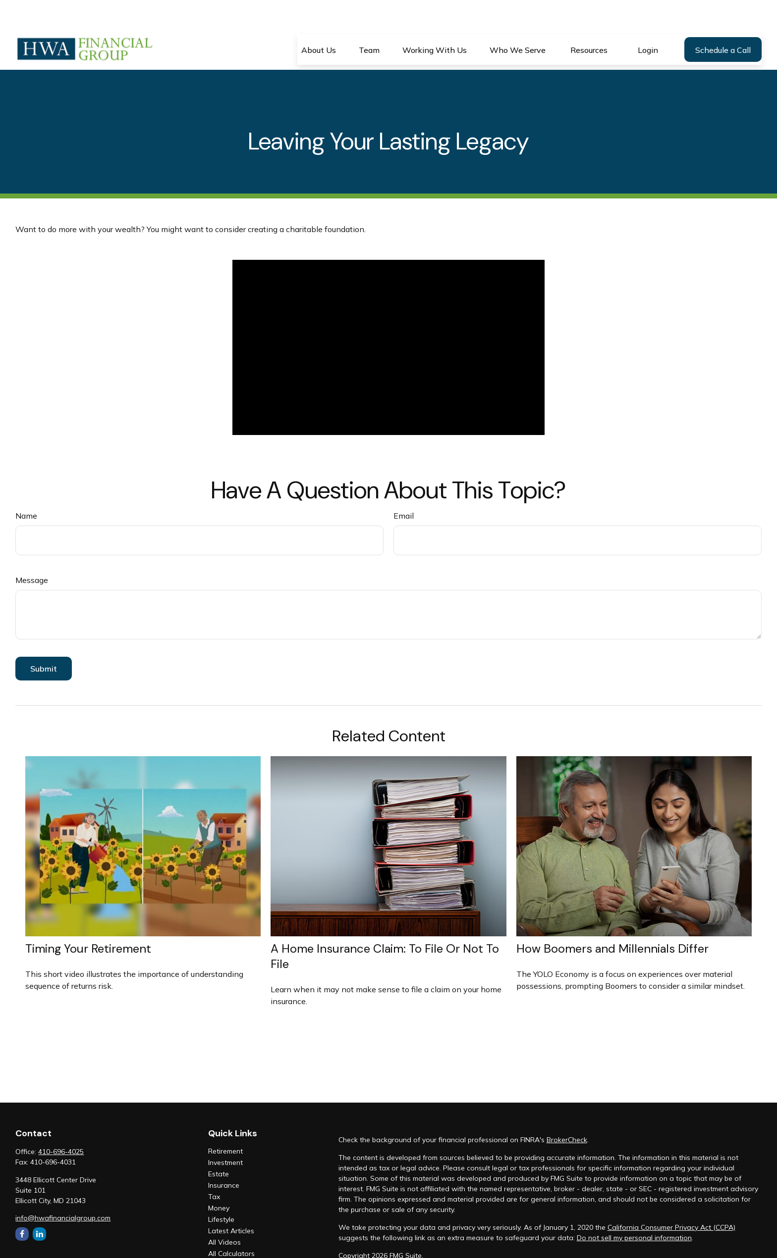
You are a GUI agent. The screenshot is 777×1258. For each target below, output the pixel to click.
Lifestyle (221, 1190)
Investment (225, 1133)
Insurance (223, 1156)
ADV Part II (356, 1244)
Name (26, 486)
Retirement (225, 1121)
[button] (318, 20)
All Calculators (231, 1224)
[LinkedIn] (39, 1204)
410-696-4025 (61, 1122)
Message (31, 551)
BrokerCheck (567, 1110)
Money (218, 1178)
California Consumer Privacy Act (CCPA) (671, 1198)
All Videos (224, 1213)
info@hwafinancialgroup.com (63, 1188)
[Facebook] (22, 1204)
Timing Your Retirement (88, 919)
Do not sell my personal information (634, 1208)
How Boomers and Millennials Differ (612, 919)
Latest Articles (231, 1201)
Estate (218, 1144)
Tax (214, 1167)
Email (403, 486)
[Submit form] (43, 639)
